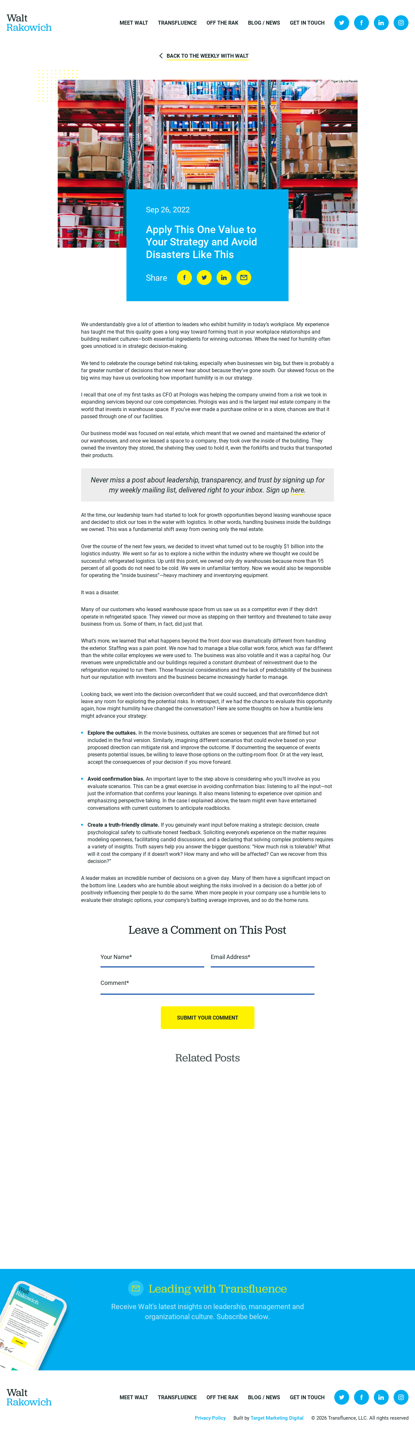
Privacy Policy (210, 1417)
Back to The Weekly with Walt (208, 55)
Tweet (204, 277)
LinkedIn (381, 22)
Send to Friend (243, 277)
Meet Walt (134, 22)
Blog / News (264, 22)
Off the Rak (222, 22)
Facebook (361, 22)
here (297, 489)
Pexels (353, 81)
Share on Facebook (184, 277)
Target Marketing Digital (277, 1417)
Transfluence (177, 22)
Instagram (401, 22)
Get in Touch (307, 22)
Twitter (341, 22)
